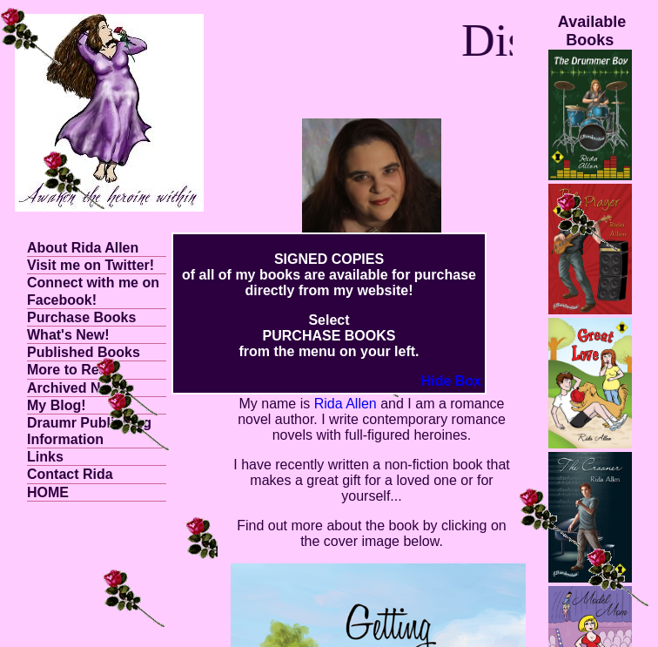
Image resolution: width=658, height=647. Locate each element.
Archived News (77, 388)
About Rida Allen (82, 247)
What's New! (68, 334)
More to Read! (73, 369)
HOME (48, 492)
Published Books (83, 352)
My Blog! (56, 405)
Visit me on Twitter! (90, 265)
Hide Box (451, 381)
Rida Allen (345, 403)
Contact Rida (70, 474)
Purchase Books (81, 317)
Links (45, 456)
